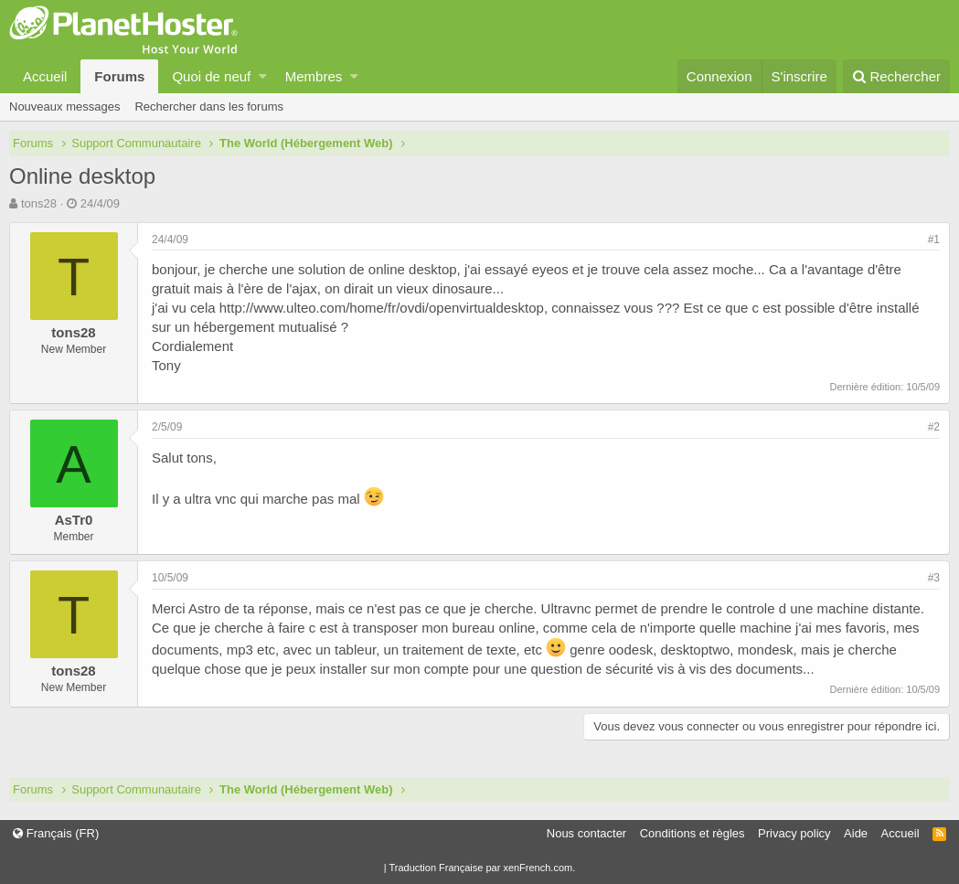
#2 (934, 427)
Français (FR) (56, 833)
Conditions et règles (692, 833)
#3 (934, 577)
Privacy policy (794, 833)
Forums (119, 76)
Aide (856, 833)
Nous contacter (586, 833)
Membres (314, 76)
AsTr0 (74, 519)
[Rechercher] (896, 76)
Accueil (45, 76)
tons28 (39, 203)
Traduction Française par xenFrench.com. (482, 867)
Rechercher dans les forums (208, 106)
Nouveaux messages (64, 106)
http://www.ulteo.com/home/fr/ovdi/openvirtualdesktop (381, 307)
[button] (263, 76)
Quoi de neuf (211, 76)
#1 (934, 239)
